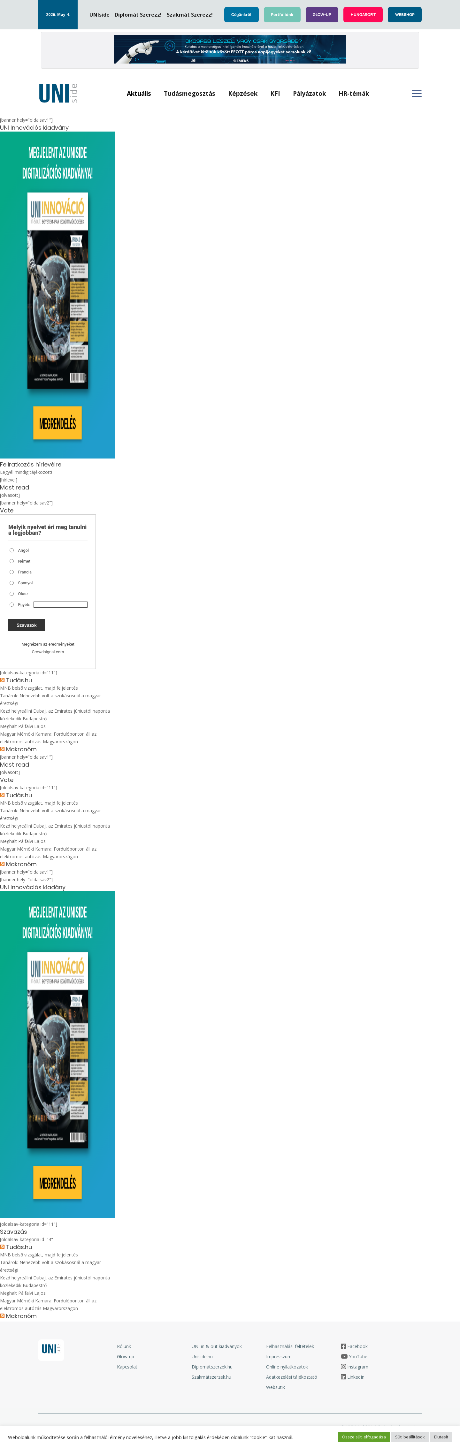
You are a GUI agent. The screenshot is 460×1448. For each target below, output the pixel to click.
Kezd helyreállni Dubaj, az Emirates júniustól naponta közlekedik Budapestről (55, 717)
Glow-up (125, 1359)
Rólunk (124, 1349)
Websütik (275, 1389)
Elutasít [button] (441, 1437)
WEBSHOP (405, 14)
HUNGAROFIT (363, 14)
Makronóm (21, 751)
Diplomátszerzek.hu (212, 1369)
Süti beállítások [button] (410, 1437)
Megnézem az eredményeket (47, 646)
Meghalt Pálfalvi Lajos (23, 728)
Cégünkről (241, 14)
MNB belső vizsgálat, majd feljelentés (39, 690)
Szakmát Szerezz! (190, 14)
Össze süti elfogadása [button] (364, 1437)
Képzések (245, 94)
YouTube (358, 1359)
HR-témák (356, 94)
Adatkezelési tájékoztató (291, 1379)
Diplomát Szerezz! (138, 14)
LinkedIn (355, 1379)
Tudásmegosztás (192, 94)
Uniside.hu (202, 1359)
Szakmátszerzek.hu (211, 1379)
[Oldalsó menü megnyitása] (417, 95)
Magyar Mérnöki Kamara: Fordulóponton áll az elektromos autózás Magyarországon (48, 740)
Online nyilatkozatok (287, 1369)
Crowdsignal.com (48, 654)
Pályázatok (311, 94)
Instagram (357, 1369)
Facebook (357, 1349)
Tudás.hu (19, 682)
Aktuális (141, 94)
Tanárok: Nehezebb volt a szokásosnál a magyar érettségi (50, 702)
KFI (278, 94)
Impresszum (279, 1359)
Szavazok (27, 627)
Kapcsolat (127, 1369)
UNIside (99, 14)
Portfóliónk (282, 14)
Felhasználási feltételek (290, 1349)
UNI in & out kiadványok (217, 1349)
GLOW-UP (322, 14)
